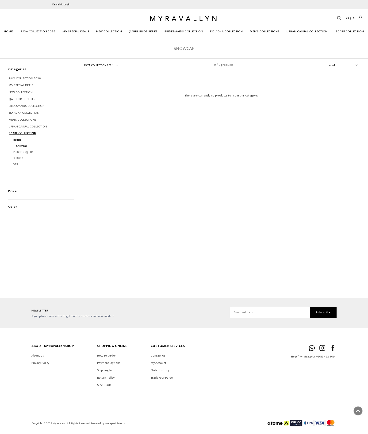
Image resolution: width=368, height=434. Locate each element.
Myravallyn (59, 423)
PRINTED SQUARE (23, 152)
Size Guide (104, 385)
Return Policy (106, 377)
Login (350, 17)
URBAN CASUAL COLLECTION (307, 31)
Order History (160, 370)
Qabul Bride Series (143, 31)
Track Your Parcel (162, 377)
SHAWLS (18, 158)
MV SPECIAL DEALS (75, 31)
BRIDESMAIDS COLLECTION (184, 31)
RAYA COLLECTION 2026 (38, 31)
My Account (158, 362)
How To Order (106, 355)
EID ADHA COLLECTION (226, 31)
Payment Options (108, 362)
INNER (17, 139)
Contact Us (158, 355)
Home (8, 31)
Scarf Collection (350, 31)
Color (12, 202)
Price (12, 186)
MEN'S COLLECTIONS (265, 31)
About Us (37, 355)
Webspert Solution (115, 423)
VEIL (15, 164)
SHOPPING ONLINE (112, 346)
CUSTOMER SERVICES (168, 346)
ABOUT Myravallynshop (52, 346)
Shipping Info (106, 370)
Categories (17, 69)
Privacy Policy (40, 362)
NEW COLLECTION (109, 31)
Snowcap (21, 145)
